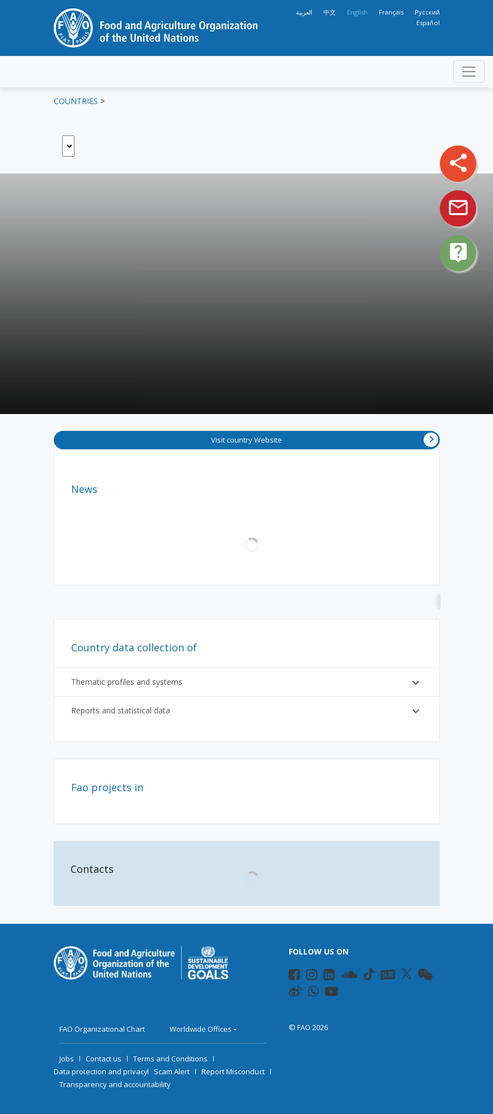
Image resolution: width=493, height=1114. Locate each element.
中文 (329, 12)
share (458, 163)
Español (428, 22)
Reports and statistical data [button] (246, 711)
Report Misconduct (233, 1071)
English (357, 12)
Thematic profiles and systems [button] (246, 682)
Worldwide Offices (201, 1029)
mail (458, 207)
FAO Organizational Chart (102, 1029)
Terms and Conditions (170, 1059)
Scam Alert (172, 1071)
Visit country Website (324, 440)
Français (391, 12)
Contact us (103, 1059)
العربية (304, 12)
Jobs (66, 1059)
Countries (76, 101)
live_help (458, 252)
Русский (427, 12)
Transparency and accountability (115, 1084)
